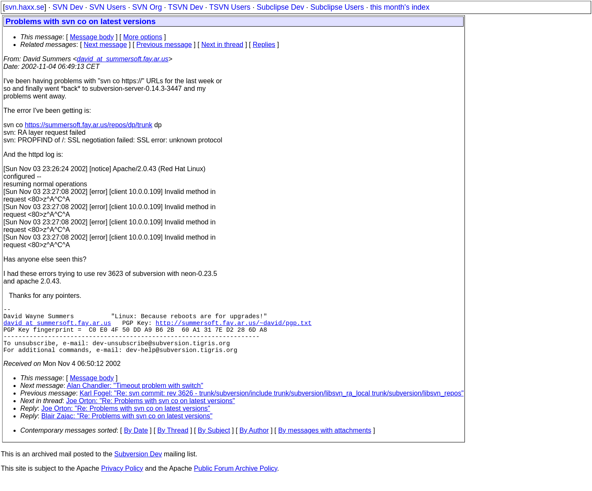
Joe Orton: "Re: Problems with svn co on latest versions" (150, 412)
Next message (105, 44)
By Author (254, 442)
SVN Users (107, 7)
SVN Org (147, 7)
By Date (136, 442)
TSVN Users (229, 7)
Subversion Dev (138, 465)
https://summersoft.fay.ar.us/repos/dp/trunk (88, 124)
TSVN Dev (185, 7)
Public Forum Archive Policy (235, 480)
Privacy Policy (122, 480)
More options (143, 37)
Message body (92, 37)
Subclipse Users (337, 7)
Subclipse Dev (280, 7)
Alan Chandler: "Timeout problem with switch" (135, 397)
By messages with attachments (325, 442)
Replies (264, 44)
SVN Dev (67, 7)
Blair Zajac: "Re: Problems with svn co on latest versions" (126, 427)
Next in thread (222, 44)
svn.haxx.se (24, 7)
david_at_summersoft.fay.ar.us (122, 59)
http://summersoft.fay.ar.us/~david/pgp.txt (234, 327)
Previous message (164, 44)
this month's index (399, 7)
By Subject (214, 442)
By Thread (173, 442)
